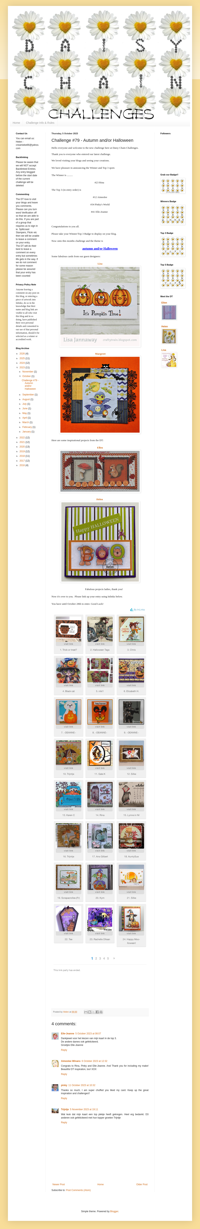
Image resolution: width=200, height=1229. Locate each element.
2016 (23, 465)
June (25, 408)
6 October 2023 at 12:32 (94, 1061)
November (28, 371)
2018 (23, 456)
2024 (23, 363)
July (24, 404)
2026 (23, 353)
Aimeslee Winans (71, 1061)
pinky (64, 1085)
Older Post (142, 1184)
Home (16, 122)
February (27, 427)
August (26, 399)
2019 (23, 451)
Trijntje (65, 1109)
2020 (23, 446)
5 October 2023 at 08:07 (88, 1033)
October (26, 376)
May (25, 413)
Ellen (100, 447)
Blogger (114, 1211)
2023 (23, 367)
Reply (64, 1050)
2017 (23, 460)
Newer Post (58, 1184)
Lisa (163, 350)
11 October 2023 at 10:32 (81, 1085)
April (25, 417)
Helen (99, 499)
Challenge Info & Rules (40, 122)
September (28, 394)
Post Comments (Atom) (78, 1190)
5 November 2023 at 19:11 (84, 1109)
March (26, 422)
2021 (23, 442)
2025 (23, 358)
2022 (23, 437)
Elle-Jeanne (67, 1033)
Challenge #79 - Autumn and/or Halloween (30, 384)
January (26, 431)
